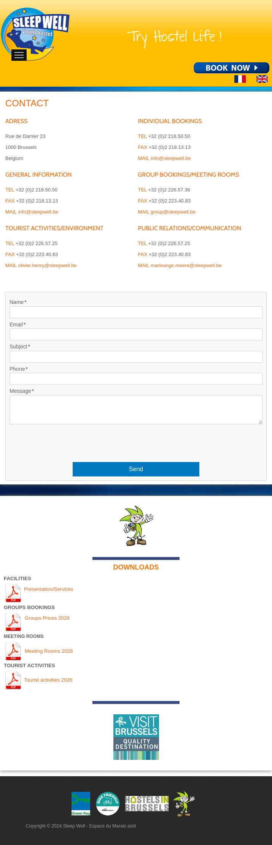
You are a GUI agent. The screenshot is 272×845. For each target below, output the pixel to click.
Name (17, 302)
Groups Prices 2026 (47, 618)
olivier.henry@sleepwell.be (47, 265)
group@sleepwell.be (173, 212)
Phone (17, 369)
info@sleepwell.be (38, 212)
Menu (19, 55)
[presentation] (136, 440)
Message (20, 391)
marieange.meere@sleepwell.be (186, 265)
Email (16, 324)
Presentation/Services (48, 589)
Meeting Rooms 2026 (49, 651)
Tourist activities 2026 (48, 680)
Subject (18, 346)
